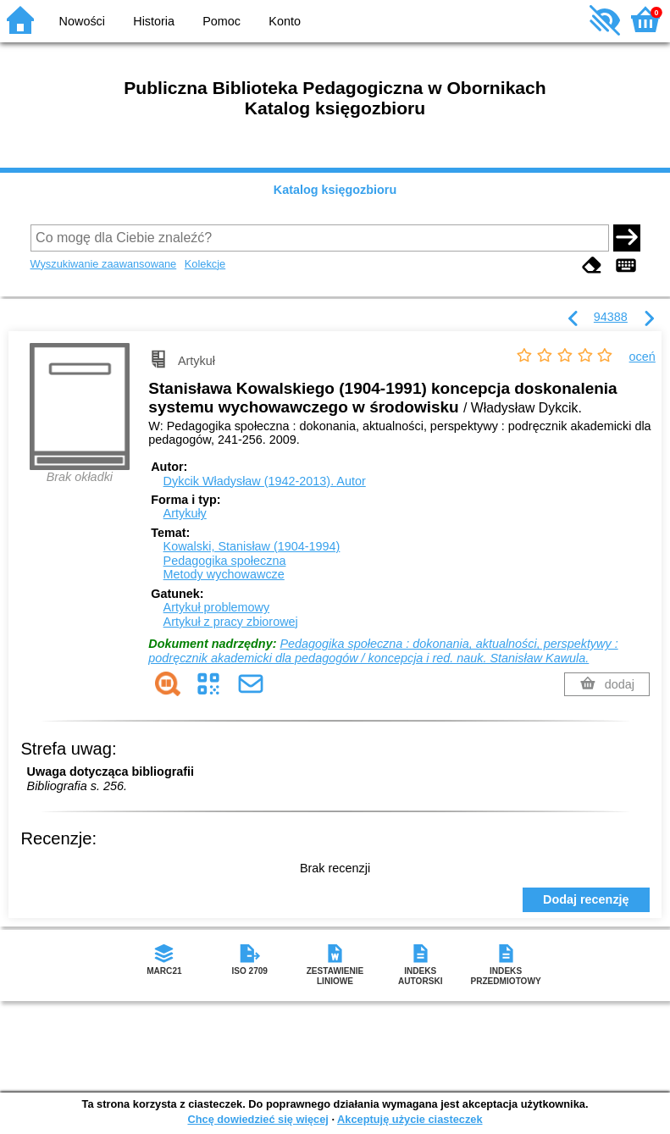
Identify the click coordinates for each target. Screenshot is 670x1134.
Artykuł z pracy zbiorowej (230, 621)
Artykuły (185, 513)
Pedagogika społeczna (224, 560)
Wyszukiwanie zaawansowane (103, 263)
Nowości (82, 21)
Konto (285, 21)
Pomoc (221, 21)
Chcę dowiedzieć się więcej (257, 1119)
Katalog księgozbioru (335, 189)
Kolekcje (205, 263)
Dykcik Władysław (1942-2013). (264, 481)
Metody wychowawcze (224, 574)
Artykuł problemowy (216, 607)
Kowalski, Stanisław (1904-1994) (252, 546)
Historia (153, 21)
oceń (642, 356)
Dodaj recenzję (586, 899)
